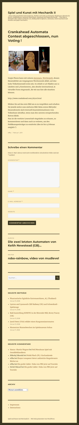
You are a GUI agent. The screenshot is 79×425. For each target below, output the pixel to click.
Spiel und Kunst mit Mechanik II (32, 12)
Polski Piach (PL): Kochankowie (39, 355)
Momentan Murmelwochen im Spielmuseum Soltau (31, 327)
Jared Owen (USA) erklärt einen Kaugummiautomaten (32, 322)
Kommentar (13, 160)
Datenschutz (15, 408)
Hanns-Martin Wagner (19, 350)
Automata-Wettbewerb (43, 78)
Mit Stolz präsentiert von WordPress (43, 419)
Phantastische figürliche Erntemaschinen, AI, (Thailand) (33, 298)
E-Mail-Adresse (15, 201)
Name (11, 191)
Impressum (14, 405)
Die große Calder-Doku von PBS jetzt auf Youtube (37, 364)
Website (11, 211)
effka (9, 132)
